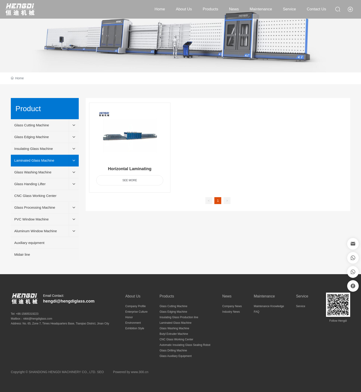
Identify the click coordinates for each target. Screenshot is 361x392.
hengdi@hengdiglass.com (69, 301)
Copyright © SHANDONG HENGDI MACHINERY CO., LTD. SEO (57, 372)
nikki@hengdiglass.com (37, 318)
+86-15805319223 (27, 313)
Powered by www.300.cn (130, 372)
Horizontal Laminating (129, 168)
